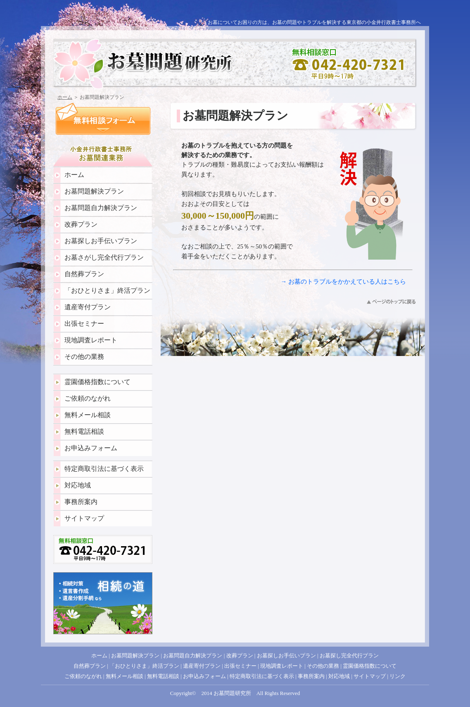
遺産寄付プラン (87, 307)
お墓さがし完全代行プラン (104, 257)
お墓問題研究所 (232, 693)
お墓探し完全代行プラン (349, 655)
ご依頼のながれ (87, 398)
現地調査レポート (90, 340)
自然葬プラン (84, 273)
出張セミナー (84, 323)
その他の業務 (84, 356)
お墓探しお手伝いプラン (100, 240)
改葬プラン (80, 224)
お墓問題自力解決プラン (100, 207)
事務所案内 (80, 501)
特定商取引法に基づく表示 (104, 468)
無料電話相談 (84, 431)
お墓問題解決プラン (94, 191)
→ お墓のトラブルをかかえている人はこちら (343, 281)
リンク (397, 676)
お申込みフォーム (90, 447)
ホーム (64, 97)
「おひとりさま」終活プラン (107, 290)
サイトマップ (84, 518)
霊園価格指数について (97, 381)
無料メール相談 (87, 414)
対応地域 (77, 485)
